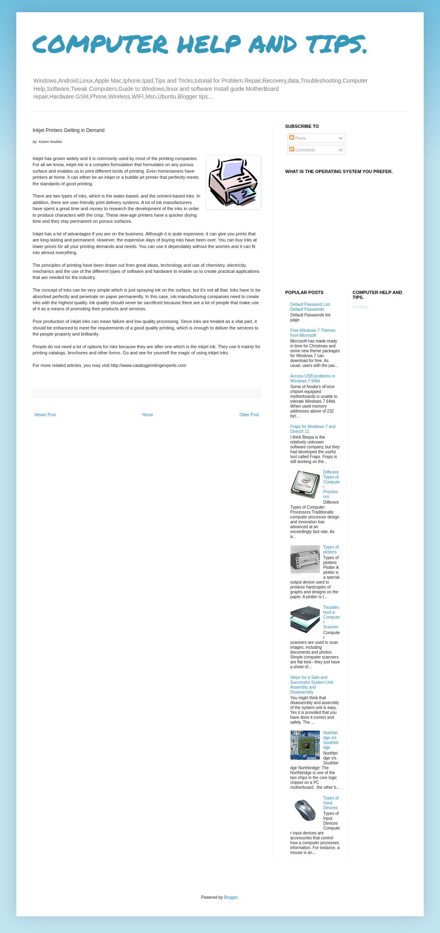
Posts (297, 138)
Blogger (231, 897)
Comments (302, 150)
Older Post (249, 415)
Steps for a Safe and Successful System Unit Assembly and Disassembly (311, 684)
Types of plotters (331, 549)
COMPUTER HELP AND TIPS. (201, 43)
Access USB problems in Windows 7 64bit (312, 378)
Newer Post (45, 415)
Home (147, 415)
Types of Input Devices (331, 803)
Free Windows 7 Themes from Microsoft (313, 333)
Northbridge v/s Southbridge (331, 740)
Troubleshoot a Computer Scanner (331, 617)
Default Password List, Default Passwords (310, 307)
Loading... (362, 307)
